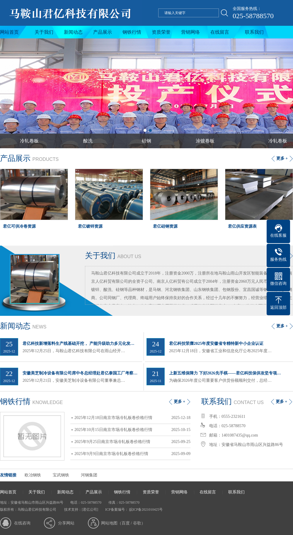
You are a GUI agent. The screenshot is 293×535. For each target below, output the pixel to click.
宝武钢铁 (61, 475)
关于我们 (44, 32)
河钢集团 (89, 475)
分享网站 (66, 523)
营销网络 (190, 32)
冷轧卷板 (29, 140)
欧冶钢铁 (33, 475)
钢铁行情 (131, 32)
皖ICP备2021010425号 (145, 509)
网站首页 (9, 32)
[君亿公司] (90, 509)
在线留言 (219, 32)
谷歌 (137, 523)
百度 (126, 523)
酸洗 (88, 140)
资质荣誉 (161, 32)
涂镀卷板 (205, 140)
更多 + (282, 158)
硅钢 (146, 140)
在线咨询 (22, 523)
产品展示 (102, 32)
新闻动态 (73, 32)
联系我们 (254, 32)
